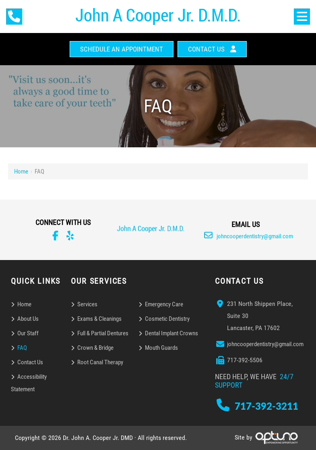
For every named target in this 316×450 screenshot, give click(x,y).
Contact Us (206, 49)
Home (21, 171)
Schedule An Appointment (121, 49)
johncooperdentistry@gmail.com (248, 236)
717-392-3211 (266, 406)
